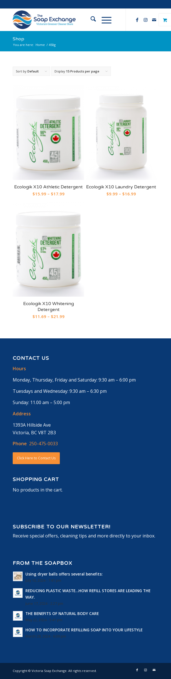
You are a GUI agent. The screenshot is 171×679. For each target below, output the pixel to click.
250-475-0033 (43, 443)
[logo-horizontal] (71, 19)
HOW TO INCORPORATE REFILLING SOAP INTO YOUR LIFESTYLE (83, 629)
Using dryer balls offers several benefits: (63, 574)
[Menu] (103, 19)
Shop (18, 39)
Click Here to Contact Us (36, 458)
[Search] (90, 19)
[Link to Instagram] (145, 20)
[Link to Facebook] (137, 20)
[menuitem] (90, 19)
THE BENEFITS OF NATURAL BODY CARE (62, 613)
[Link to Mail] (154, 20)
